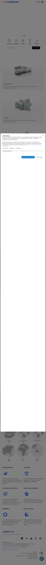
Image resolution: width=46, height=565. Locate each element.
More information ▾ (7, 158)
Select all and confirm (28, 164)
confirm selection (39, 164)
